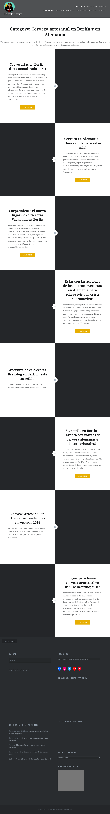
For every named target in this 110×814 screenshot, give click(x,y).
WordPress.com (55, 810)
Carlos (11, 759)
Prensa (102, 6)
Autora (102, 10)
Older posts (9, 641)
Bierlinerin (13, 14)
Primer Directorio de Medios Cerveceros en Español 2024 (70, 10)
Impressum (92, 6)
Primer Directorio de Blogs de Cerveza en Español (33, 759)
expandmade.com (67, 810)
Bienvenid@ (80, 6)
